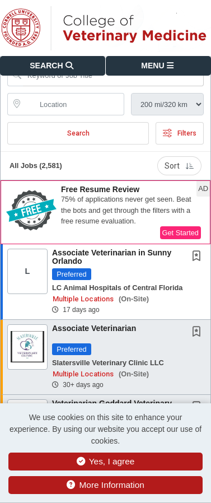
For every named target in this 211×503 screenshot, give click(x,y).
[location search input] (73, 104)
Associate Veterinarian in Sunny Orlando (111, 257)
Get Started (180, 233)
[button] (159, 66)
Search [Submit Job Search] (78, 133)
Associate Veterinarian (94, 328)
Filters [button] (179, 133)
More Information (105, 485)
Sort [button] (179, 165)
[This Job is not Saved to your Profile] (198, 257)
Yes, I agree (106, 461)
